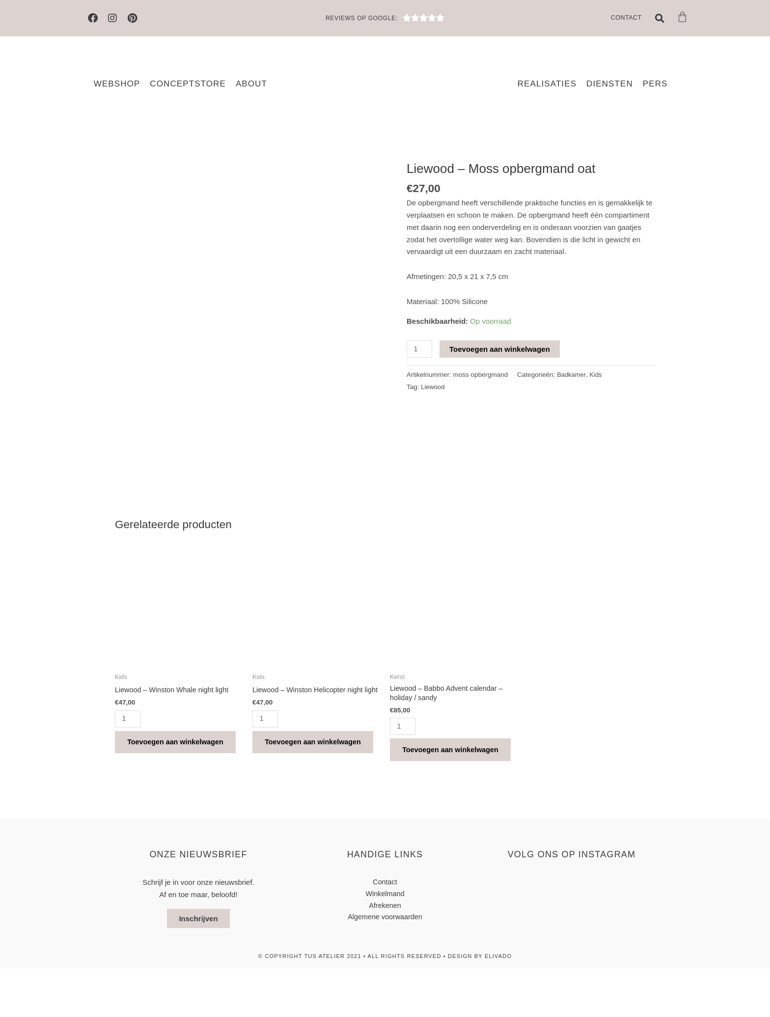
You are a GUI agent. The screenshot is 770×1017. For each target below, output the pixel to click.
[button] (660, 18)
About (251, 83)
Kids (597, 375)
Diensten (609, 83)
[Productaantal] (420, 349)
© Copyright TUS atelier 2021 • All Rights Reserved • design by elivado (385, 1005)
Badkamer (572, 375)
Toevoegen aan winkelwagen (500, 349)
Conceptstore (188, 83)
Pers (655, 83)
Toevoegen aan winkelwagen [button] (161, 781)
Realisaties (547, 83)
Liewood (433, 387)
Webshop (117, 83)
